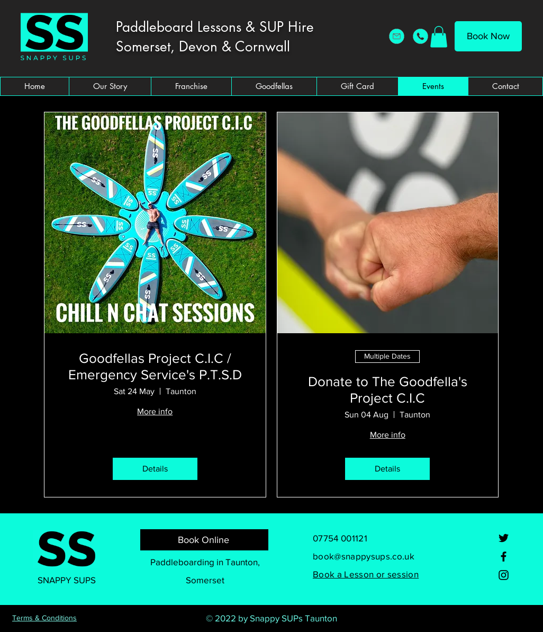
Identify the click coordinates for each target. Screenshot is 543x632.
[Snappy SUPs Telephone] (420, 36)
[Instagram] (503, 575)
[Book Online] (204, 539)
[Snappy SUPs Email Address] (396, 36)
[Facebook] (503, 556)
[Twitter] (503, 538)
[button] (439, 37)
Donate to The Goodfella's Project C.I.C (387, 389)
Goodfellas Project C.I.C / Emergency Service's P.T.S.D (155, 366)
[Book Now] (488, 36)
